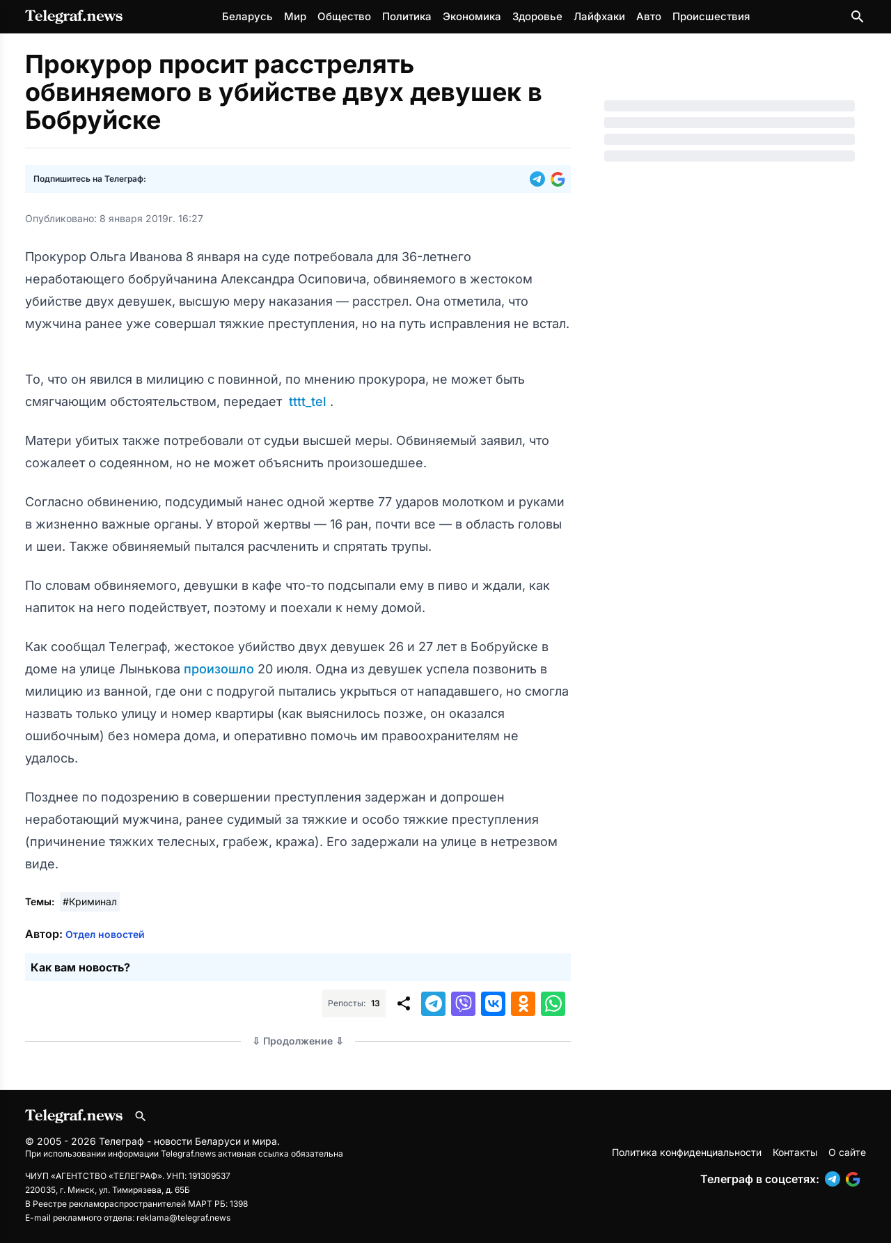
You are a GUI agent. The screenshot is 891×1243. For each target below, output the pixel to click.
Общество (344, 16)
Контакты (795, 1152)
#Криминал (90, 901)
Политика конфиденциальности (687, 1152)
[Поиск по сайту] (857, 16)
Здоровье (537, 16)
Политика (407, 16)
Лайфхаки (599, 16)
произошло (221, 669)
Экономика (472, 16)
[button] (540, 179)
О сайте (847, 1152)
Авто (648, 16)
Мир (295, 16)
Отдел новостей (105, 934)
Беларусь (247, 16)
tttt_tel (307, 401)
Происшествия (711, 16)
